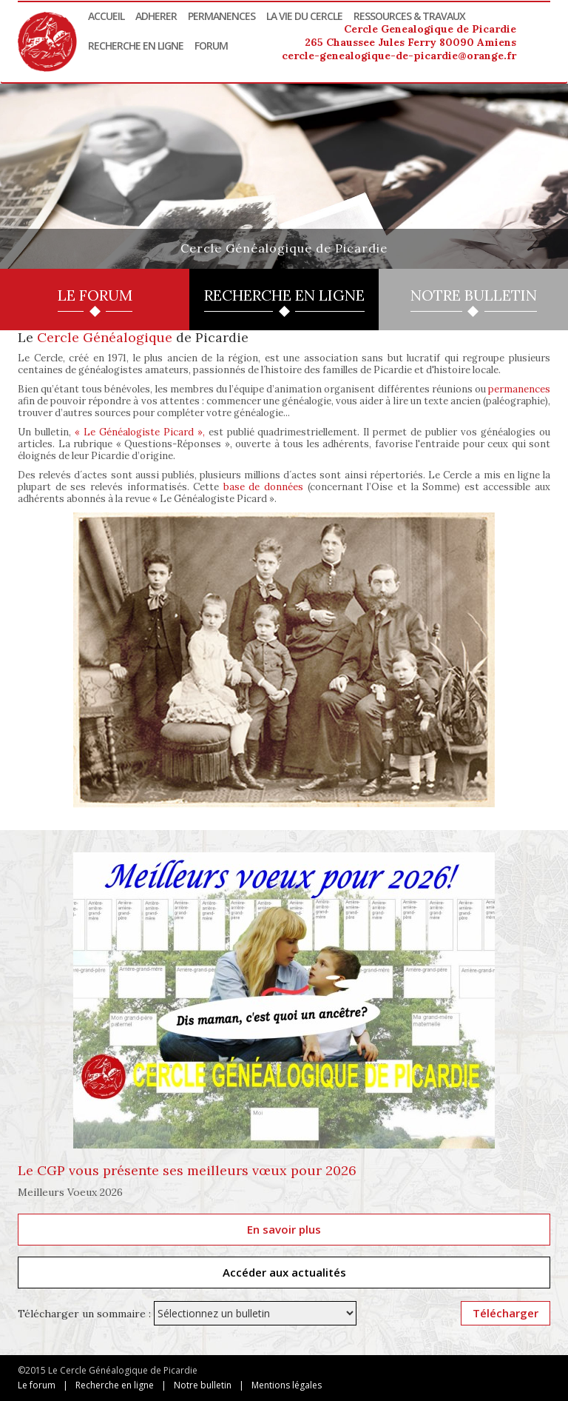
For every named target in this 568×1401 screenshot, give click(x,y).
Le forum (36, 1385)
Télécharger (505, 1312)
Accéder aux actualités (284, 1272)
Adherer (156, 16)
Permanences (221, 16)
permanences (519, 389)
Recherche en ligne (135, 46)
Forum (211, 46)
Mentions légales (286, 1385)
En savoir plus (284, 1229)
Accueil (106, 16)
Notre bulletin (202, 1385)
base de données (263, 487)
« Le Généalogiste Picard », (140, 432)
